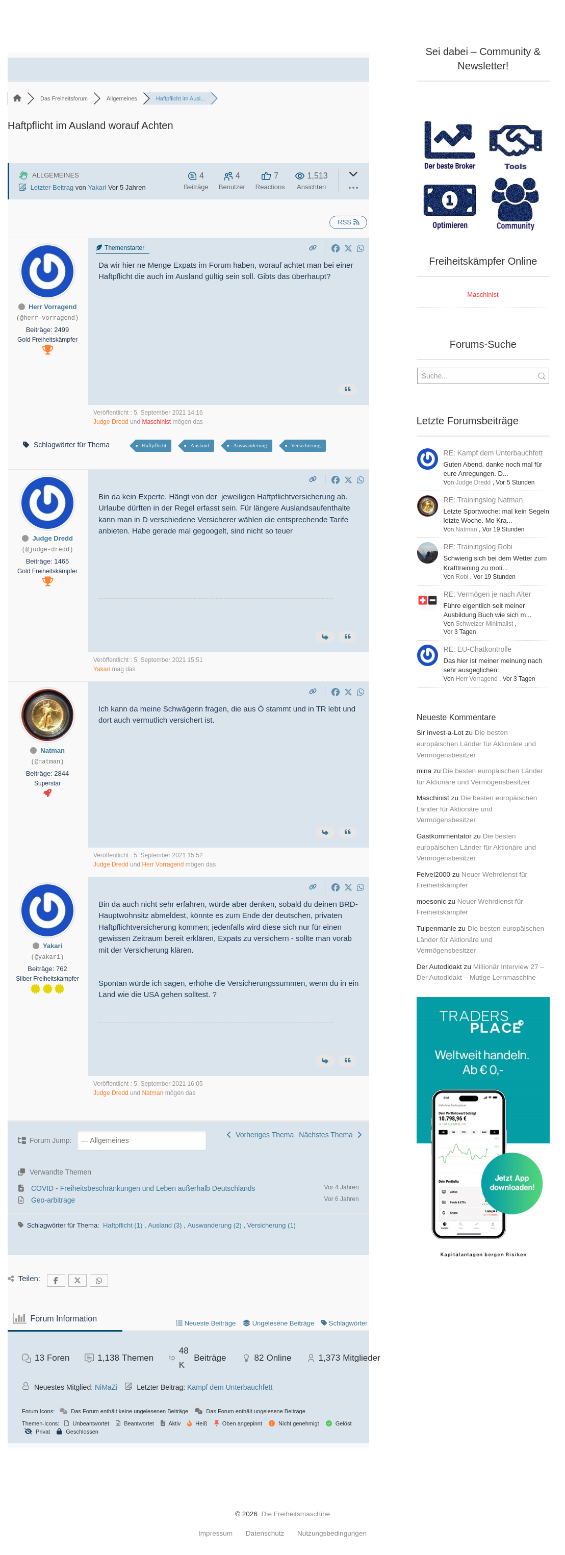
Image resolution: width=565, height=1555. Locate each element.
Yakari (97, 187)
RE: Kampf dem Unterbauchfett (493, 453)
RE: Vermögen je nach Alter (487, 594)
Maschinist (156, 421)
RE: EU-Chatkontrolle (478, 649)
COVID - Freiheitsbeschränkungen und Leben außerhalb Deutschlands (143, 1188)
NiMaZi (106, 1387)
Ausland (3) (166, 1225)
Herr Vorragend (52, 307)
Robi (462, 576)
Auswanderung (250, 445)
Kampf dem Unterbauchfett (229, 1387)
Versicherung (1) (271, 1225)
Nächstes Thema (330, 1135)
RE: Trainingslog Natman (483, 500)
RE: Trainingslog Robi (478, 547)
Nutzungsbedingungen (332, 1533)
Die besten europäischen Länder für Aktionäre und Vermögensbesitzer (476, 744)
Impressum (215, 1533)
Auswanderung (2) (215, 1225)
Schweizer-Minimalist (484, 623)
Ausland (199, 445)
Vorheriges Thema (260, 1135)
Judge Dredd (111, 421)
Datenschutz (265, 1533)
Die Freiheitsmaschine (296, 1514)
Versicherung (306, 445)
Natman (52, 750)
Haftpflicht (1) (123, 1225)
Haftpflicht (154, 445)
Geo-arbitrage (53, 1200)
